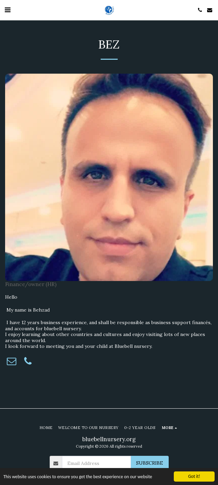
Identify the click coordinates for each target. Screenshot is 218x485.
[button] (7, 9)
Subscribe (149, 463)
